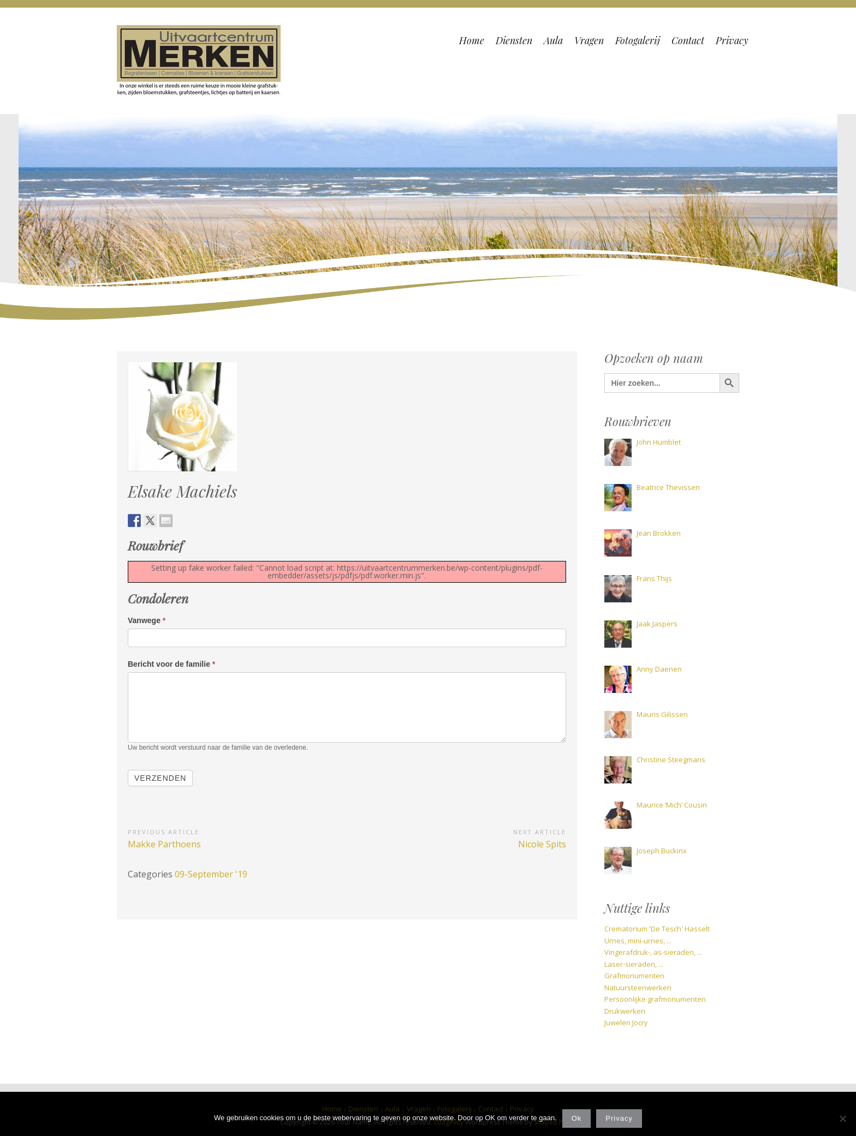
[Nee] (842, 1118)
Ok (577, 1118)
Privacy (619, 1118)
